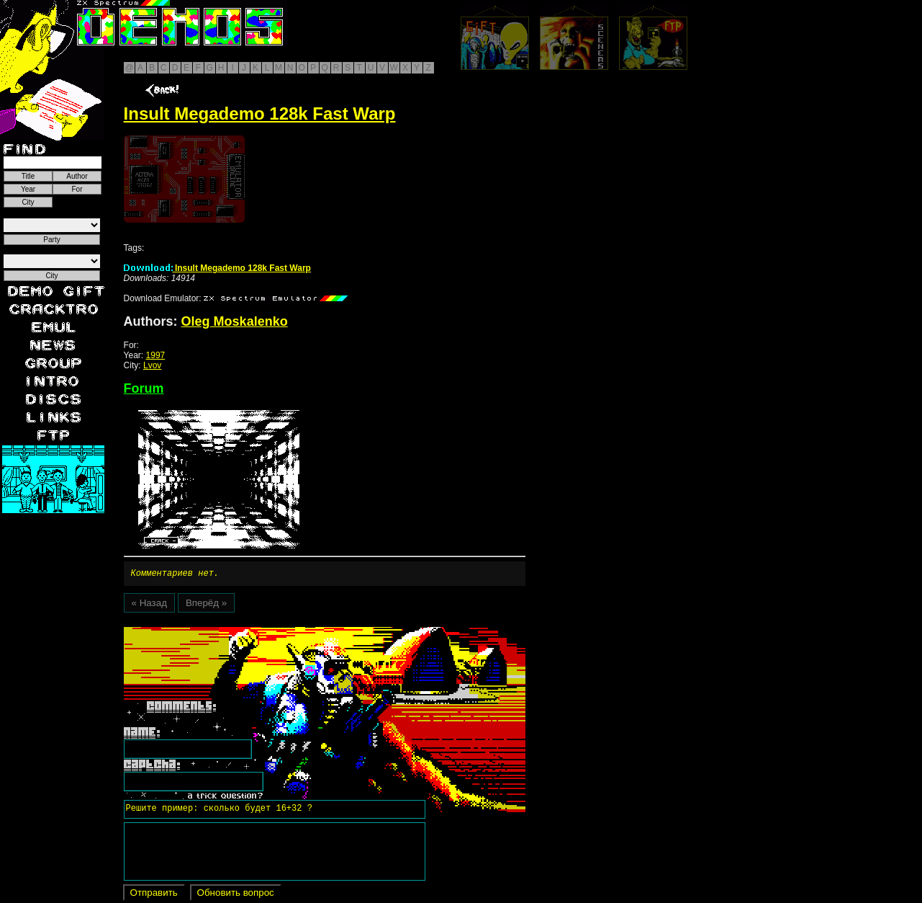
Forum (144, 388)
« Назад (149, 605)
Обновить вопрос (235, 894)
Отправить (154, 894)
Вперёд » (206, 605)
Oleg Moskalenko (234, 321)
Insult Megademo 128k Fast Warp (217, 268)
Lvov (152, 365)
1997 (156, 355)
